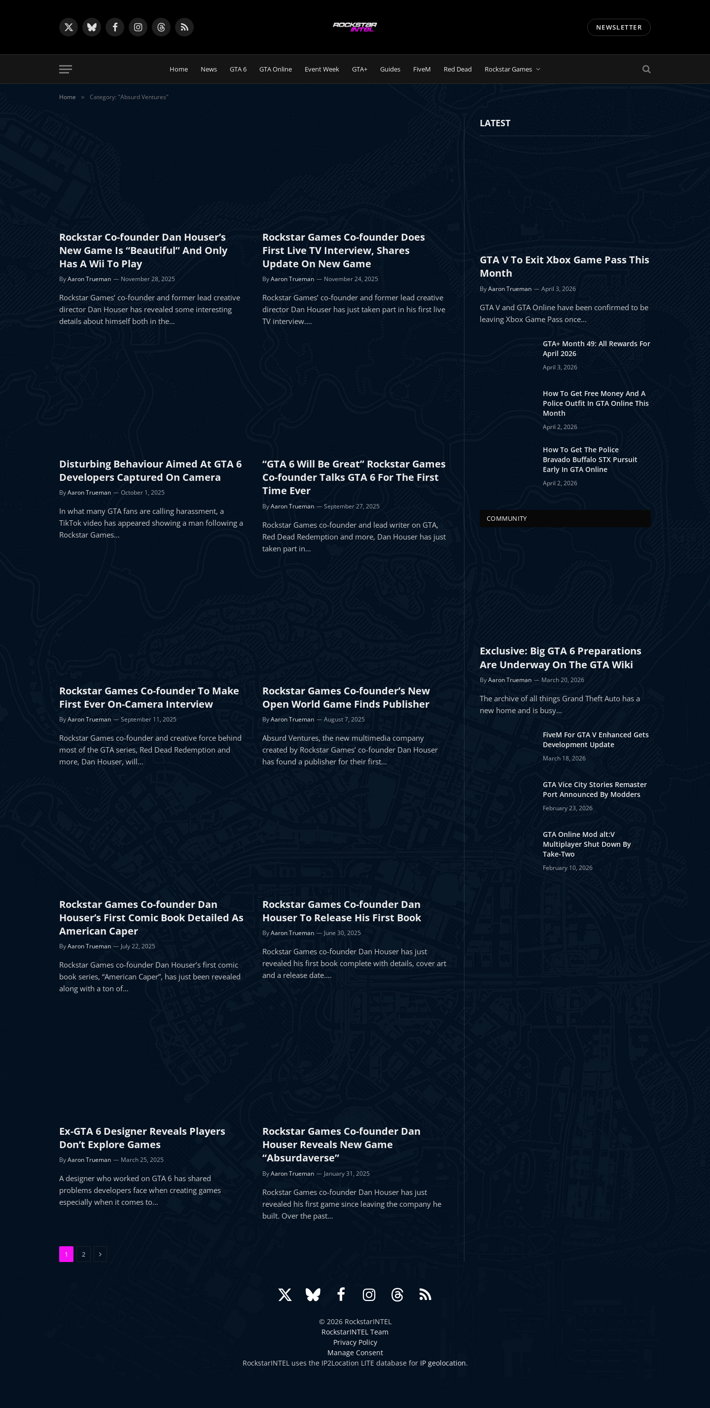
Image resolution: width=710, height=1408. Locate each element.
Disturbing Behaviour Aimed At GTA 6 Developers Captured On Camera (150, 470)
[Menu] (65, 69)
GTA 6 (238, 69)
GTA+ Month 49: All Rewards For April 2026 (596, 348)
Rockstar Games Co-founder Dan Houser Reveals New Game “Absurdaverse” (341, 1144)
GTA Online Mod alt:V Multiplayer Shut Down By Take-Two (587, 844)
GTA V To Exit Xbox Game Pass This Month (564, 266)
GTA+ (359, 69)
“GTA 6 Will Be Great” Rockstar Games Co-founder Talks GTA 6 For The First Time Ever (354, 477)
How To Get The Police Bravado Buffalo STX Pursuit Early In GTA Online (590, 459)
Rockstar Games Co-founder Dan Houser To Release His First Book (341, 911)
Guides (390, 69)
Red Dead (458, 69)
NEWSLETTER (619, 27)
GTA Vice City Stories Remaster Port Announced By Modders (595, 789)
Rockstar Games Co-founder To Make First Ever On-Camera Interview (149, 697)
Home (179, 69)
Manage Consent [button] (355, 1352)
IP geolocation (443, 1363)
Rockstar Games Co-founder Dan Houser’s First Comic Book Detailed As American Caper (151, 918)
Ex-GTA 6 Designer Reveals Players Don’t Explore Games (142, 1137)
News (209, 69)
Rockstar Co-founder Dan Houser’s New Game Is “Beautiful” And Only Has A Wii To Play (143, 250)
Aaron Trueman (89, 279)
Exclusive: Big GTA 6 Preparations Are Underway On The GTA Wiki (560, 657)
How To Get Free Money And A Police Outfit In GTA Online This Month (596, 403)
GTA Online (275, 69)
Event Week (322, 69)
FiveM (422, 69)
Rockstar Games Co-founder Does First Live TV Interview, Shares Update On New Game (343, 250)
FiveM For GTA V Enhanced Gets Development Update (596, 739)
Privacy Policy (355, 1342)
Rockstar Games (508, 69)
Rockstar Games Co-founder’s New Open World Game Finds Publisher (346, 697)
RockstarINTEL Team (355, 1331)
